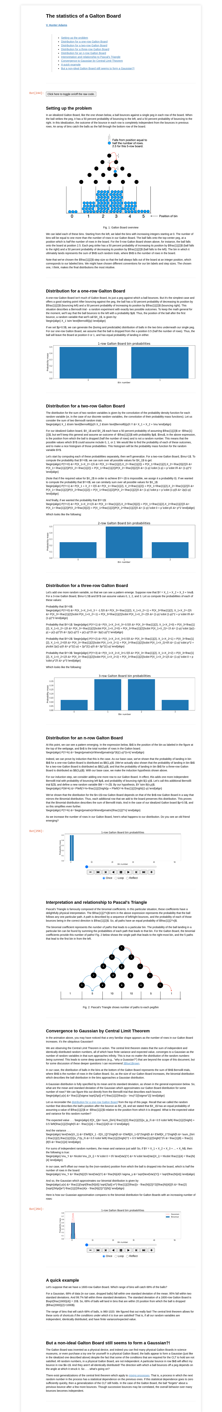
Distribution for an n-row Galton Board (83, 53)
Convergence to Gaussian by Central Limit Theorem (92, 60)
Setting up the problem (74, 37)
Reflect (133, 877)
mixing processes (139, 1375)
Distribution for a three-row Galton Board (85, 49)
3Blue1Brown (132, 1063)
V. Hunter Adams (57, 25)
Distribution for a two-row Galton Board (84, 45)
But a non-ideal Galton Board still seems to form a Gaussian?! (98, 68)
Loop (121, 877)
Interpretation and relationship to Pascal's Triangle (91, 56)
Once (109, 877)
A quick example (71, 64)
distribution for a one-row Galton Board (95, 1101)
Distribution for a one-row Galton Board (84, 41)
